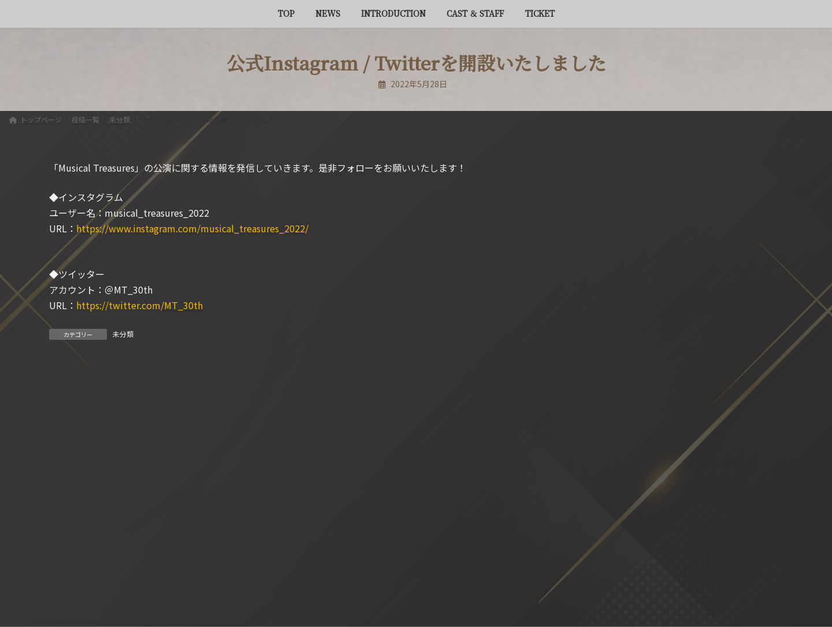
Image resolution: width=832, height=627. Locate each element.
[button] (666, 528)
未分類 (123, 334)
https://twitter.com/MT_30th (139, 305)
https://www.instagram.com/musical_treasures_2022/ (192, 228)
